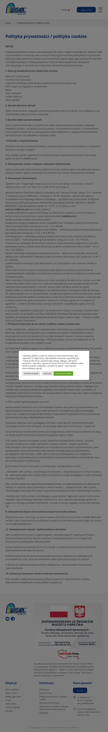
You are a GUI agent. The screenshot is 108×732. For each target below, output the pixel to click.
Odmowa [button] (47, 373)
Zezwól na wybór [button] (31, 373)
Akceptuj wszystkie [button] (63, 373)
